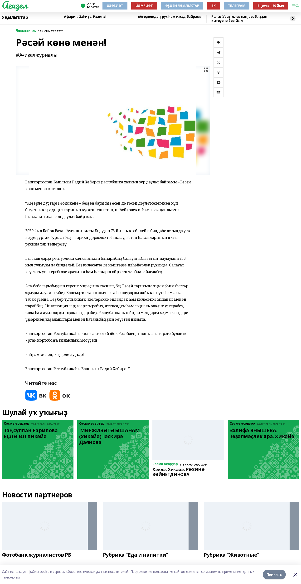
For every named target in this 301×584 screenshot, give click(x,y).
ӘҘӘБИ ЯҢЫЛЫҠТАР (182, 5)
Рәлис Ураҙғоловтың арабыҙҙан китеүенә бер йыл (239, 19)
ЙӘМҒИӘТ (144, 5)
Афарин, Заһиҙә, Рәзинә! (85, 17)
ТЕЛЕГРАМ (236, 5)
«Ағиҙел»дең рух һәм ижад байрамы (170, 17)
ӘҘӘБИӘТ (115, 5)
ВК (213, 5)
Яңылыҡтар (15, 17)
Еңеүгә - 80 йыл (270, 5)
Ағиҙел (14, 5)
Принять (274, 574)
